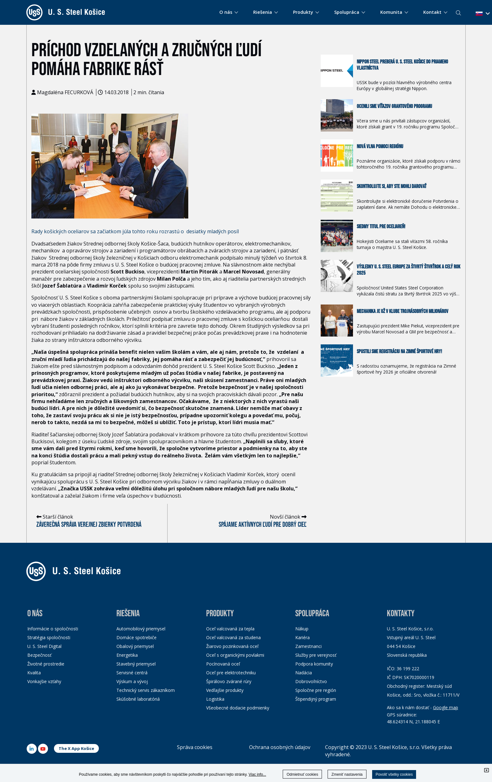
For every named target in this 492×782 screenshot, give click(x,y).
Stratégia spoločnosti (48, 637)
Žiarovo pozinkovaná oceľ (232, 646)
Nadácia (303, 673)
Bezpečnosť (39, 655)
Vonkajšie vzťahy (44, 681)
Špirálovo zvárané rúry (228, 681)
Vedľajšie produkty (224, 690)
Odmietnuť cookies (302, 774)
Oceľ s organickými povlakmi (235, 655)
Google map (445, 707)
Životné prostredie (45, 664)
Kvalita (34, 673)
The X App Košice (76, 748)
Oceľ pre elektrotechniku (231, 673)
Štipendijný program (315, 699)
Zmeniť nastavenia (346, 774)
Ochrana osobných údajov (279, 747)
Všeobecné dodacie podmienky (237, 708)
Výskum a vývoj (132, 681)
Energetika (127, 655)
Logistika (215, 699)
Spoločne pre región (315, 690)
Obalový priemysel (135, 646)
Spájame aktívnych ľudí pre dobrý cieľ (263, 524)
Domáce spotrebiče (136, 637)
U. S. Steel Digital (44, 646)
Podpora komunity (314, 664)
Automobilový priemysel (140, 629)
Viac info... (257, 774)
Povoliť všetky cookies (394, 774)
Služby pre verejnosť (315, 655)
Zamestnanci (308, 646)
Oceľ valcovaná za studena (233, 637)
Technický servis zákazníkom (145, 690)
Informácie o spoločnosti (52, 629)
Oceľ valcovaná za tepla (230, 629)
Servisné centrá (131, 673)
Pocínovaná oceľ (223, 664)
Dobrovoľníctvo (311, 681)
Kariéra (302, 637)
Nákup (301, 629)
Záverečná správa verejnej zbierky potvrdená (89, 524)
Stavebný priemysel (136, 664)
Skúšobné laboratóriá (138, 699)
